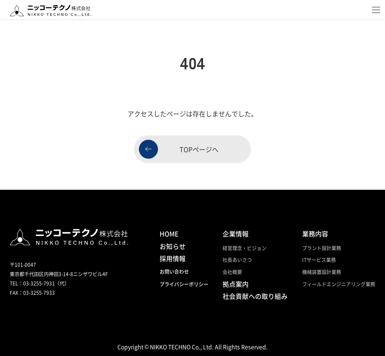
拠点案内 (236, 284)
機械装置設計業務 (321, 271)
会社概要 (232, 271)
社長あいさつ (237, 259)
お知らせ (173, 246)
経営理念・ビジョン (244, 247)
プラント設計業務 (321, 247)
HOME (169, 233)
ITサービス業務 (319, 259)
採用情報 (173, 258)
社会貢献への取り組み (255, 296)
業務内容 (315, 233)
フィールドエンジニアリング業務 (338, 284)
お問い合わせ (174, 271)
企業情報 (236, 233)
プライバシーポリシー (184, 284)
